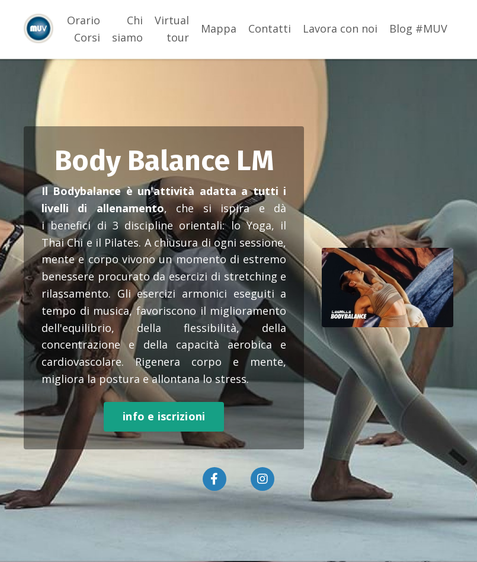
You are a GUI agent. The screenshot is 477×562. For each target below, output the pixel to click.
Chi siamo (127, 28)
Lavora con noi (340, 28)
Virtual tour (172, 28)
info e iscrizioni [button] (164, 416)
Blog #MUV (418, 28)
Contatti (269, 28)
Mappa (218, 28)
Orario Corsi (83, 28)
